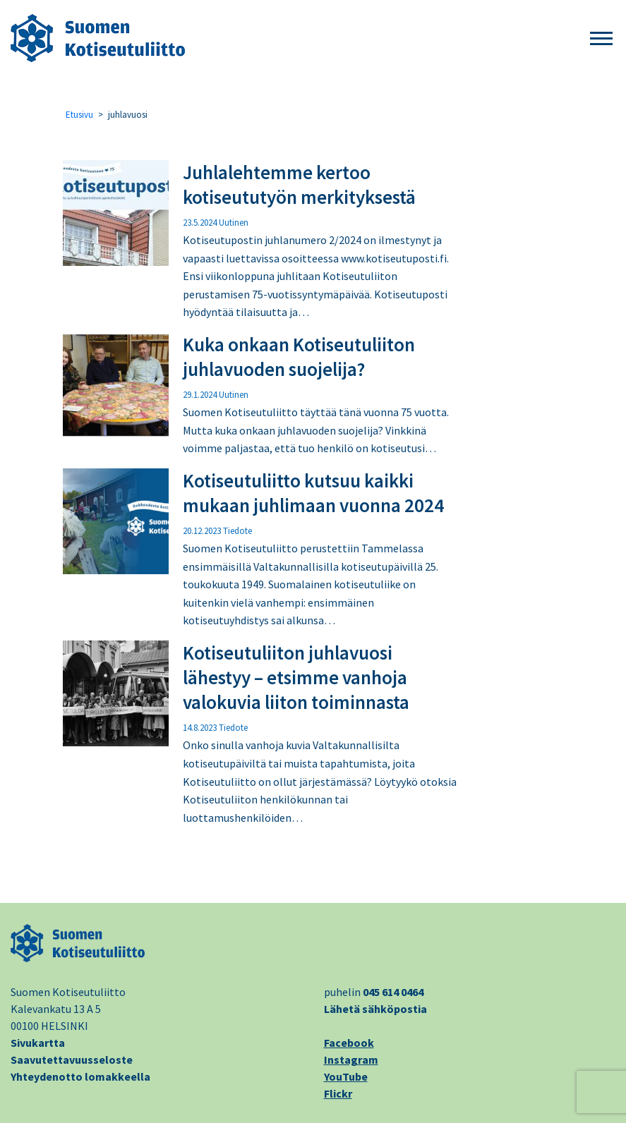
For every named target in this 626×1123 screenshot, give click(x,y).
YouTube (346, 1076)
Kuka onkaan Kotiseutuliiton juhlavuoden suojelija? (299, 356)
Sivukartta (38, 1043)
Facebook (349, 1043)
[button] (601, 39)
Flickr (338, 1093)
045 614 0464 (393, 992)
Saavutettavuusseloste (72, 1059)
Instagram (351, 1059)
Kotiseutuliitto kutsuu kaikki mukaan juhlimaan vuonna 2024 (313, 492)
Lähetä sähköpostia (375, 1009)
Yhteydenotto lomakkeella (80, 1076)
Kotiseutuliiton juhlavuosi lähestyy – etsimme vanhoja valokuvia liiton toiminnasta (296, 677)
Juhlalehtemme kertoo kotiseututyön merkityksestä (299, 184)
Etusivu (79, 115)
